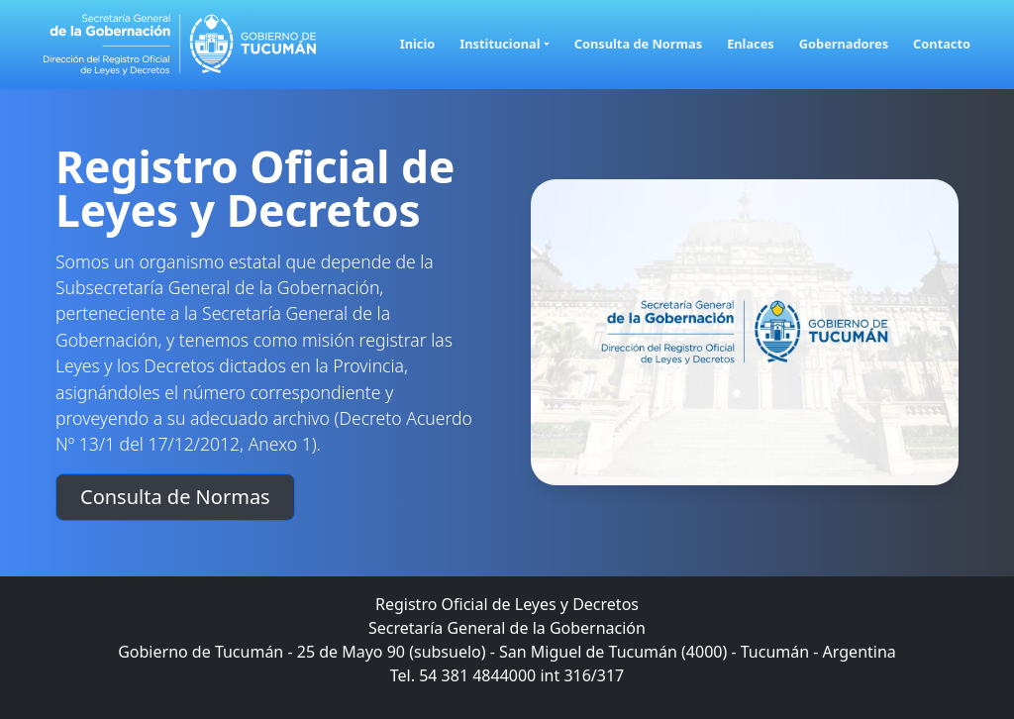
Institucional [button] (499, 43)
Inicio (418, 43)
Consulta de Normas (638, 43)
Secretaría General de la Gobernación (507, 628)
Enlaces (750, 43)
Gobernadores (843, 43)
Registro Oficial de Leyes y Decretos (255, 188)
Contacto (941, 43)
